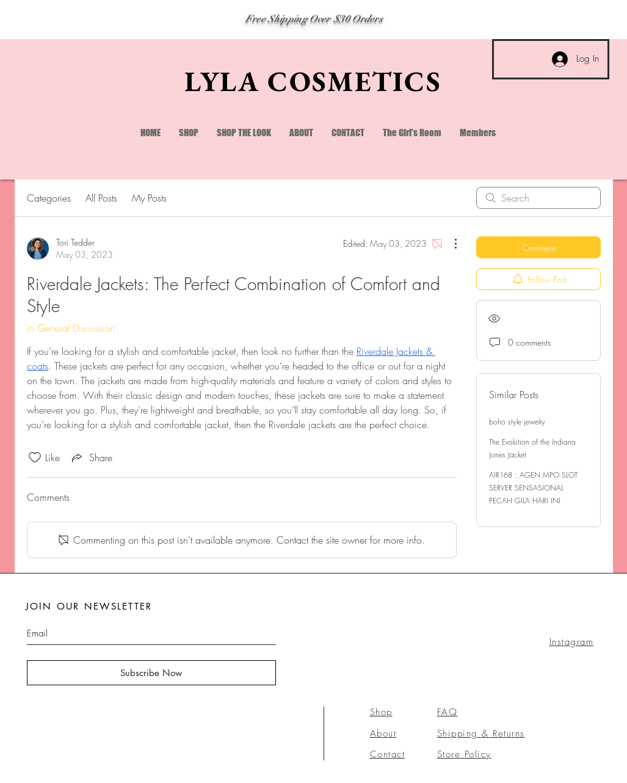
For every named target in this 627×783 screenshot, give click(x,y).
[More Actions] (449, 243)
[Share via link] (91, 457)
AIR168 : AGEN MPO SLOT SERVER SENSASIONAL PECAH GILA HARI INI (533, 488)
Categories (49, 198)
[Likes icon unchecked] (35, 457)
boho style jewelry (517, 422)
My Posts (149, 198)
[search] (538, 198)
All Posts (101, 198)
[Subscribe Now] (151, 672)
